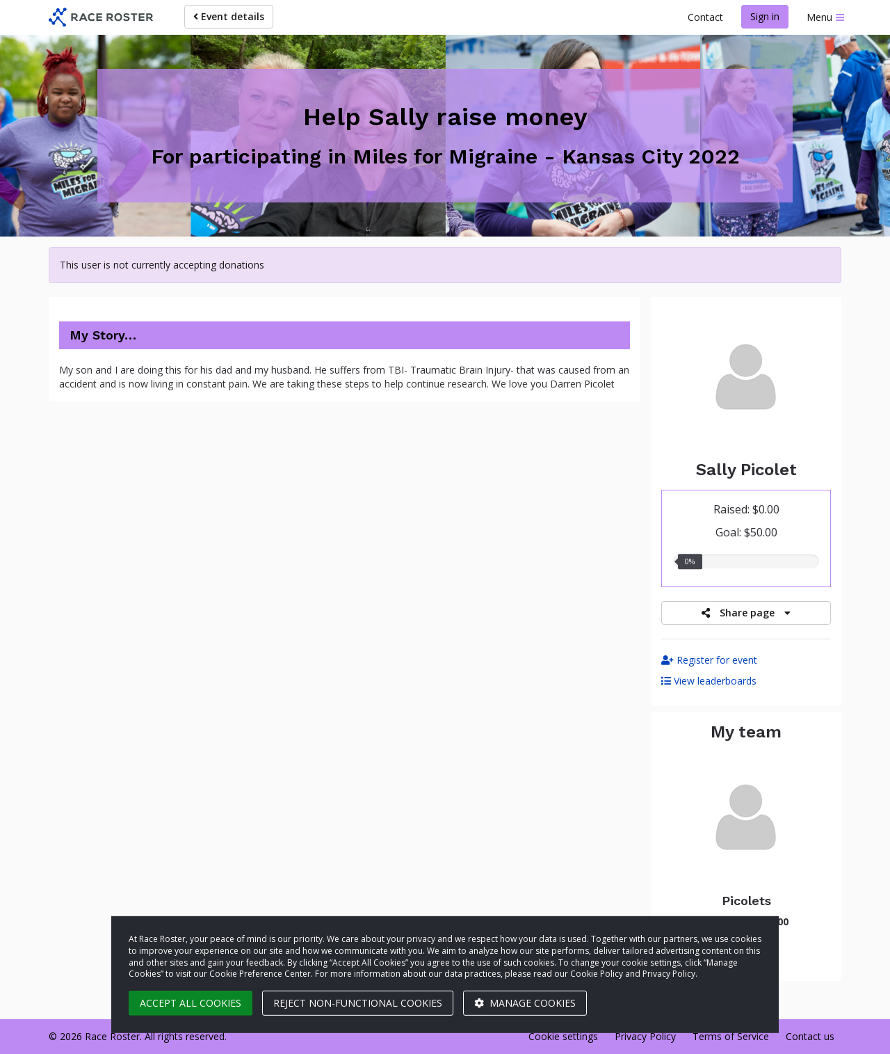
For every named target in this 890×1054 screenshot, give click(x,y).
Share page (746, 612)
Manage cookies (525, 1002)
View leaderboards (708, 680)
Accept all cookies (190, 1002)
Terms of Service (731, 1036)
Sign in (764, 16)
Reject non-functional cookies (357, 1002)
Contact (705, 17)
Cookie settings (563, 1036)
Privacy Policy (645, 1036)
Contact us (810, 1036)
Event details (228, 16)
